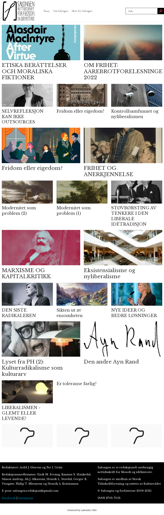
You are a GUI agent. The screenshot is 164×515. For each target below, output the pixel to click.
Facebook (9, 498)
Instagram (25, 498)
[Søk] (161, 11)
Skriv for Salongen (82, 11)
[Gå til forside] (19, 11)
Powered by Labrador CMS (82, 510)
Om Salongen (60, 11)
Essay (46, 11)
